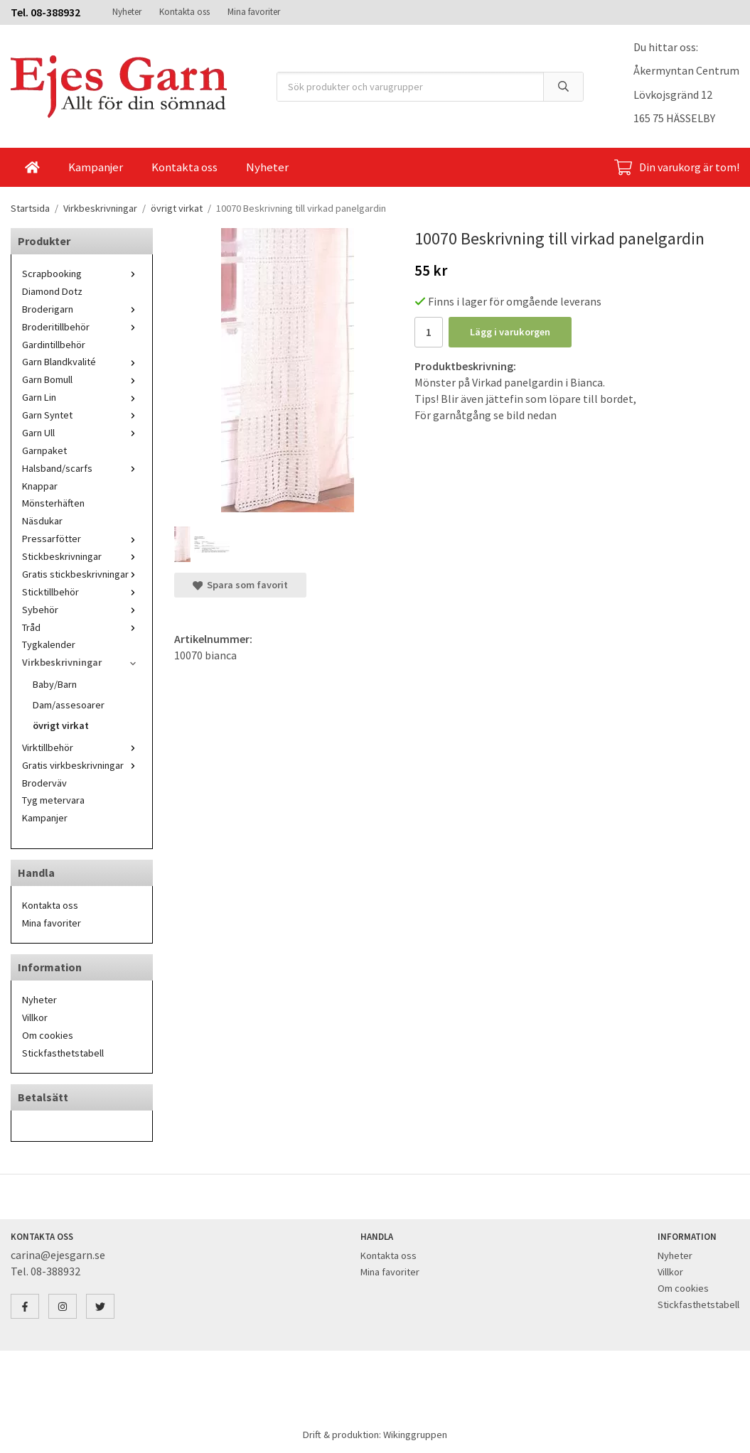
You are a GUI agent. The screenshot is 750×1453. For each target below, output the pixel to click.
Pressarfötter (81, 538)
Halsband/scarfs (81, 468)
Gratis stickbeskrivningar (81, 574)
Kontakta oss (184, 12)
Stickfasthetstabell (63, 1053)
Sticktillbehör (81, 591)
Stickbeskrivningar (81, 556)
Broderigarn (81, 309)
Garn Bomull (81, 379)
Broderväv (44, 783)
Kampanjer (95, 167)
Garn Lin (81, 397)
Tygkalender (48, 644)
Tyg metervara (53, 800)
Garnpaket (44, 450)
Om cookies (47, 1035)
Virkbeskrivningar (81, 662)
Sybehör (81, 609)
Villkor (35, 1017)
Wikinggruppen (415, 1434)
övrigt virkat (61, 725)
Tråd (81, 627)
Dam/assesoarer (69, 704)
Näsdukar (42, 520)
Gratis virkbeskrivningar (81, 765)
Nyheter (126, 12)
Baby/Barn (55, 684)
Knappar (40, 486)
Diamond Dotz (52, 291)
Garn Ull (81, 432)
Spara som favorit (240, 584)
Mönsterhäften (53, 503)
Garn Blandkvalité (81, 361)
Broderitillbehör (81, 326)
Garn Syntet (81, 415)
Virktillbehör (81, 747)
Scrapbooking (81, 273)
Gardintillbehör (53, 344)
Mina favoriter (253, 12)
